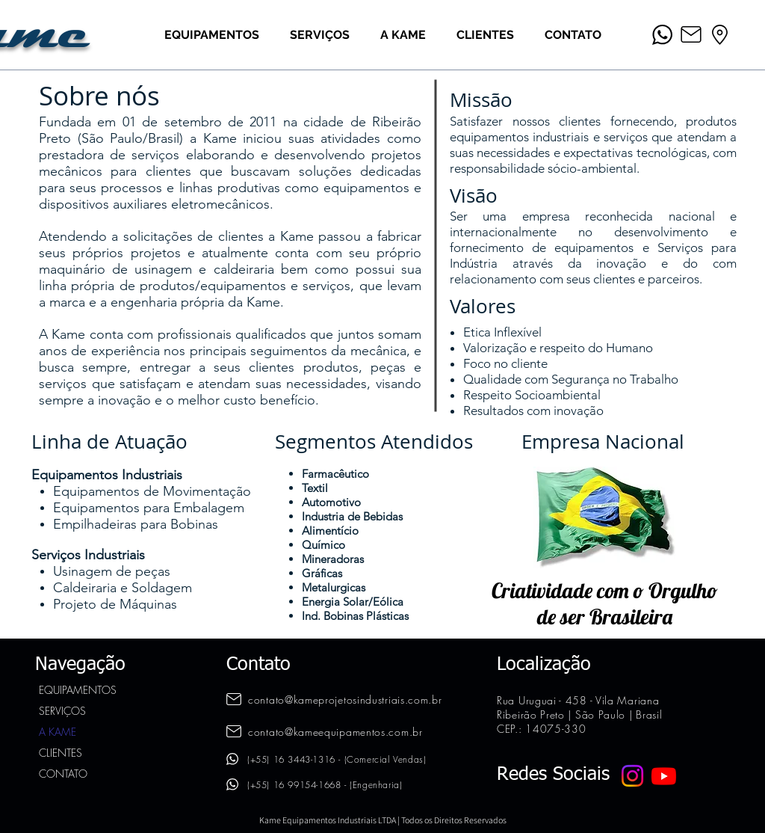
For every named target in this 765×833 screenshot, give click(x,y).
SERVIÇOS (62, 711)
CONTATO (63, 773)
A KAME (57, 732)
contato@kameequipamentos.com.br (335, 732)
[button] (211, 35)
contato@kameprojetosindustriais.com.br (345, 699)
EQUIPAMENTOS (78, 690)
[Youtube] (663, 775)
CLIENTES (60, 753)
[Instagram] (632, 775)
